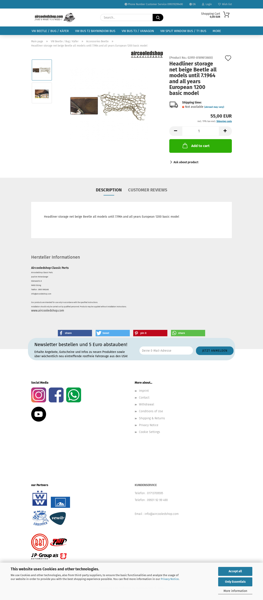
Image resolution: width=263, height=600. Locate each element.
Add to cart (196, 145)
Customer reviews (147, 189)
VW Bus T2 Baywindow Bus (95, 31)
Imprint (144, 391)
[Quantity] (200, 131)
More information (235, 591)
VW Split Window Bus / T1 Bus (183, 31)
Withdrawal (146, 404)
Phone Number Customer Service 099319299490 (154, 4)
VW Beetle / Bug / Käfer (50, 31)
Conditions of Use (151, 411)
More (217, 31)
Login (207, 4)
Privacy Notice (170, 579)
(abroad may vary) (214, 107)
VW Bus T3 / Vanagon (138, 31)
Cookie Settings (149, 432)
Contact (144, 397)
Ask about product (186, 162)
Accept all (235, 571)
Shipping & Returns (152, 418)
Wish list (225, 4)
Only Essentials (235, 582)
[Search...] (158, 17)
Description (109, 189)
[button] (175, 131)
